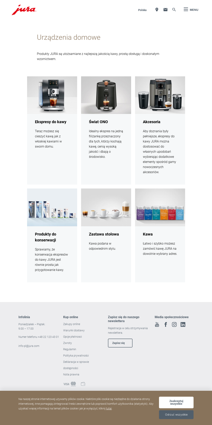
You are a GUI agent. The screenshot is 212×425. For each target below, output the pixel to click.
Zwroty (67, 343)
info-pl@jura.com (28, 345)
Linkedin (183, 324)
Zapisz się (118, 343)
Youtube (157, 324)
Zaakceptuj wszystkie (176, 402)
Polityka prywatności (76, 355)
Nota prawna (71, 374)
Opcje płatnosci (72, 336)
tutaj (109, 408)
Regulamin (70, 349)
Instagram (174, 324)
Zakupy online (71, 324)
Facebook (165, 324)
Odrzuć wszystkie (176, 414)
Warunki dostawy (74, 330)
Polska (142, 10)
